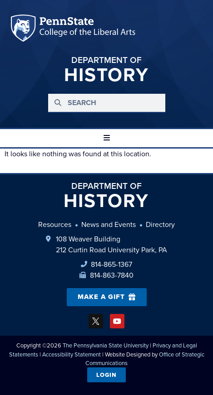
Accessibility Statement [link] (71, 354)
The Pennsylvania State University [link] (106, 345)
